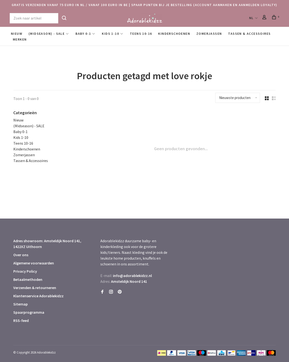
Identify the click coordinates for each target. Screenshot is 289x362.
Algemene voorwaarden (33, 263)
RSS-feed (21, 320)
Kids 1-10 (110, 33)
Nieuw (16, 33)
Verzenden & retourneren (34, 287)
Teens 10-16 (141, 33)
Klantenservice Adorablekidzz (38, 295)
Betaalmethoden (27, 279)
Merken (20, 39)
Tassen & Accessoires (249, 33)
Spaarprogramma (28, 312)
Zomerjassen (209, 33)
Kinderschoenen (174, 33)
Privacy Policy (25, 271)
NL (251, 18)
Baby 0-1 (83, 33)
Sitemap (20, 304)
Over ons (20, 254)
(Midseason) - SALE (47, 33)
